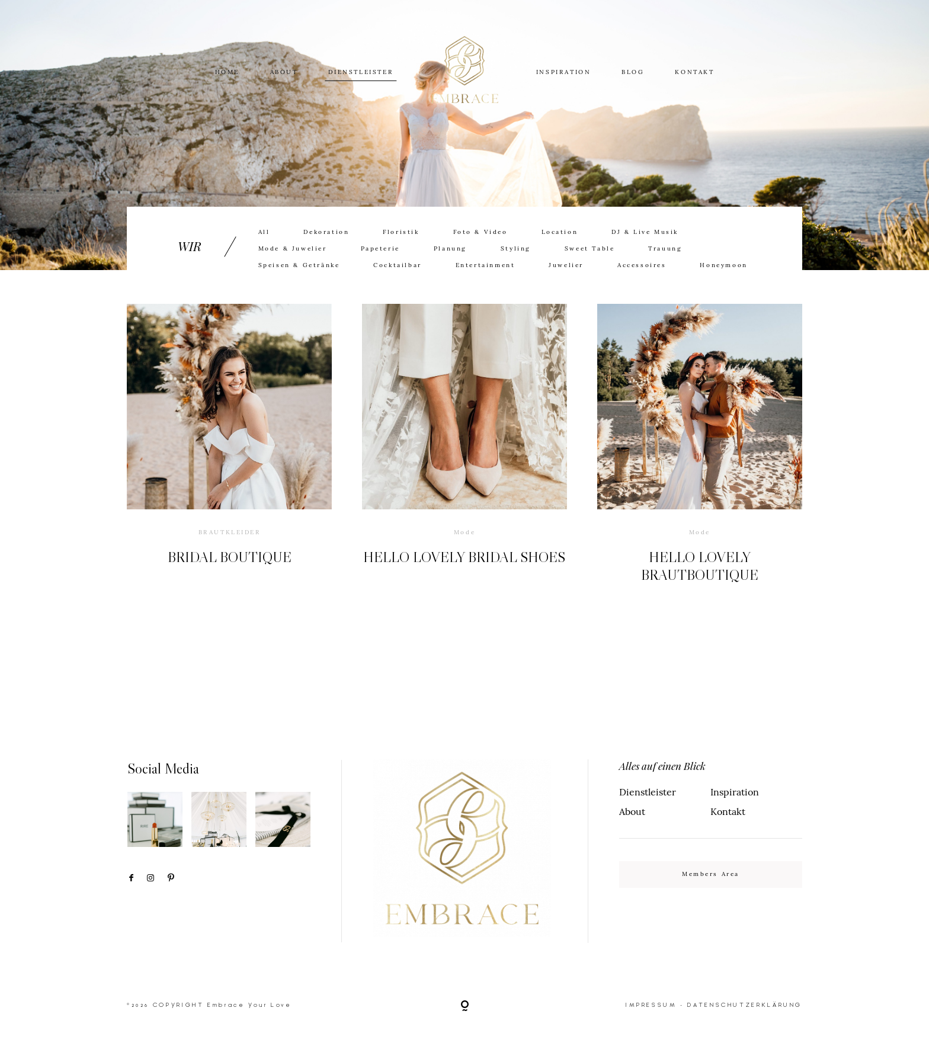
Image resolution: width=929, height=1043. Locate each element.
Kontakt (727, 811)
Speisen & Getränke (299, 265)
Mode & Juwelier (292, 249)
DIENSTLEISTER (360, 72)
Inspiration (734, 792)
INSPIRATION (563, 72)
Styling (516, 249)
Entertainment (485, 265)
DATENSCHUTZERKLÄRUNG (744, 1005)
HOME (227, 72)
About (632, 811)
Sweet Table (590, 249)
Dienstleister (647, 792)
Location (560, 232)
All (264, 232)
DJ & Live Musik (644, 232)
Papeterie (380, 249)
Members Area (710, 874)
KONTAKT (694, 72)
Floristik (401, 232)
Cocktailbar (397, 265)
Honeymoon (723, 265)
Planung (450, 249)
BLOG (633, 72)
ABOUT (284, 72)
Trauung (665, 249)
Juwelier (566, 265)
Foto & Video (480, 232)
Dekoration (326, 232)
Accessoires (642, 265)
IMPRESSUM (651, 1005)
